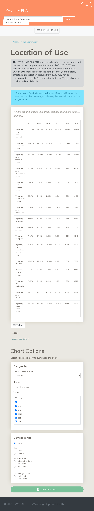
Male (20, 451)
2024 (20, 399)
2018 (20, 410)
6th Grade (22, 464)
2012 (20, 422)
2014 (20, 418)
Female (21, 453)
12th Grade (22, 479)
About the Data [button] (20, 339)
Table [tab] (18, 324)
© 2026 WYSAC (14, 504)
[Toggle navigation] (47, 31)
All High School (24, 473)
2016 (20, 414)
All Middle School (25, 461)
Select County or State (24, 371)
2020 (20, 406)
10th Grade (22, 476)
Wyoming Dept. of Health (48, 504)
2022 (20, 402)
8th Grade (22, 466)
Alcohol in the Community (25, 42)
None (20, 443)
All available (24, 387)
